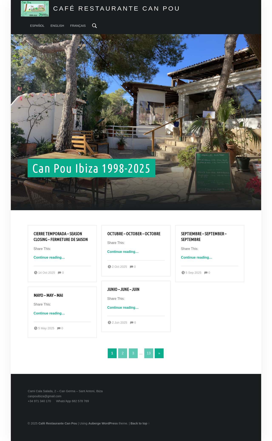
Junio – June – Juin (123, 289)
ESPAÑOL (37, 25)
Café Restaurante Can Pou (57, 423)
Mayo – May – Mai (48, 295)
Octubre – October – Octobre (133, 233)
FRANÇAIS (78, 25)
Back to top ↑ (140, 423)
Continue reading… (49, 257)
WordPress (110, 423)
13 (149, 353)
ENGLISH (57, 25)
